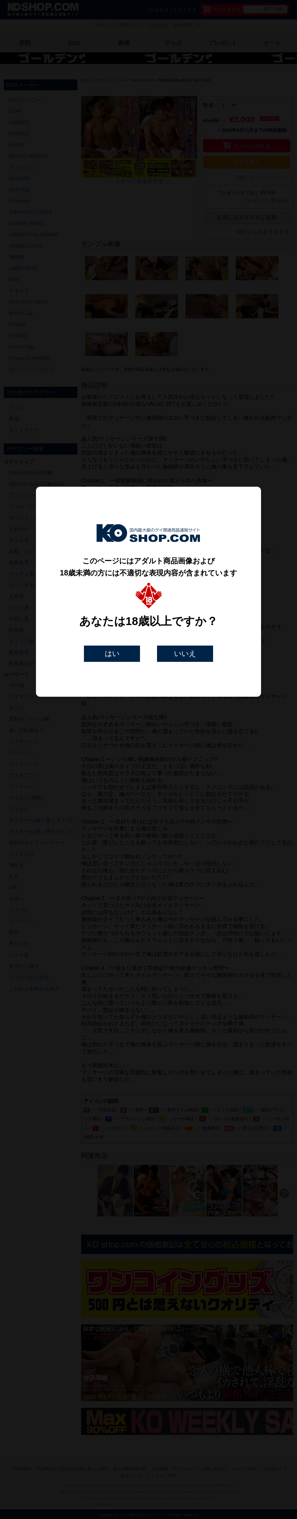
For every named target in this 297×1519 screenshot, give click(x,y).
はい (112, 653)
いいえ (185, 653)
